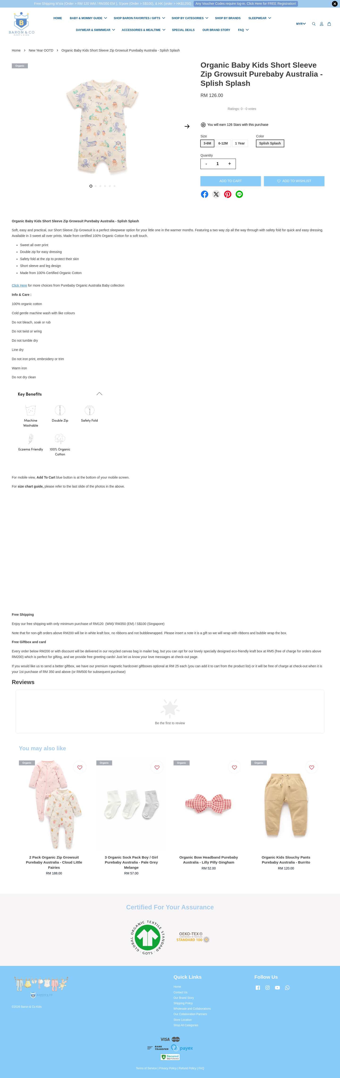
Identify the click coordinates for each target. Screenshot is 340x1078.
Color (260, 136)
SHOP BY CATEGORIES (190, 18)
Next (187, 126)
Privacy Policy (168, 1068)
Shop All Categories (186, 1025)
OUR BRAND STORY (216, 30)
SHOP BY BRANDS (228, 18)
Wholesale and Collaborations (192, 1008)
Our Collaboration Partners (190, 1014)
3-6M (207, 143)
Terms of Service (146, 1068)
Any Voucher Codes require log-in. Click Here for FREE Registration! (246, 3)
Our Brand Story (184, 997)
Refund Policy (187, 1068)
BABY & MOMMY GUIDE (88, 18)
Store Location (183, 1019)
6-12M (223, 143)
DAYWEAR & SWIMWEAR (95, 30)
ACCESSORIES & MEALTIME (143, 30)
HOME (57, 18)
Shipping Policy (183, 1003)
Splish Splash (270, 143)
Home (16, 50)
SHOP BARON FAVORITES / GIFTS (139, 18)
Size (203, 136)
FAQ (243, 30)
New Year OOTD (41, 50)
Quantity (206, 155)
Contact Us (180, 992)
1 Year (240, 143)
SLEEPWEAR (259, 18)
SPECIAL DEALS (183, 30)
